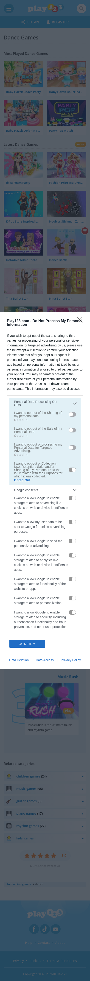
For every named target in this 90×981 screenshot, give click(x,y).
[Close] (81, 321)
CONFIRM (27, 644)
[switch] (72, 414)
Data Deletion (19, 660)
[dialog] (45, 490)
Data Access (45, 660)
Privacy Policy (71, 660)
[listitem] (45, 403)
